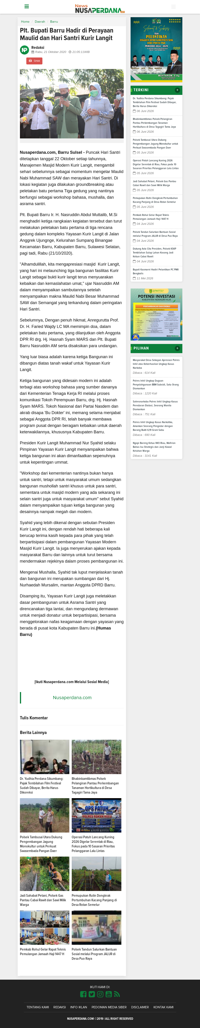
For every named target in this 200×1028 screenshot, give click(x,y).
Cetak (34, 60)
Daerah (40, 21)
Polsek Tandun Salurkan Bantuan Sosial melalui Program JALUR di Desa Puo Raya (94, 954)
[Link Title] (83, 994)
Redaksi (59, 1007)
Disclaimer (140, 1007)
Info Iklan (78, 1007)
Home (25, 21)
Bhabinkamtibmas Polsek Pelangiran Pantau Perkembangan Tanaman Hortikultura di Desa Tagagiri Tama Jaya (154, 123)
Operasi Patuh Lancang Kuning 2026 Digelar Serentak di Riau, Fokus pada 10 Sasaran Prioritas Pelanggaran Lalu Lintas (156, 164)
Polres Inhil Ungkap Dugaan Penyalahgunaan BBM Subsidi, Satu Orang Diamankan (156, 384)
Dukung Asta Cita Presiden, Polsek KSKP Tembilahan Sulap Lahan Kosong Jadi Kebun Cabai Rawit (154, 252)
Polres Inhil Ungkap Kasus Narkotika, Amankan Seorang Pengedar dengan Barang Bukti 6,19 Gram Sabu (153, 426)
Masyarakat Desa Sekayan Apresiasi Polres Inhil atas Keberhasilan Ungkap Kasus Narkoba (156, 364)
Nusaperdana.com (72, 697)
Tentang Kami (38, 1007)
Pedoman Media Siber (109, 1007)
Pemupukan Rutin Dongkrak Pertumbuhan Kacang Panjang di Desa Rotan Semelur (94, 900)
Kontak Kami (163, 1007)
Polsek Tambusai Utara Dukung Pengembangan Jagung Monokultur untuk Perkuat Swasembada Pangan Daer (155, 144)
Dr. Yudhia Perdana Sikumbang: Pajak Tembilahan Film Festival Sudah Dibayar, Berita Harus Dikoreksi (154, 102)
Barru (54, 21)
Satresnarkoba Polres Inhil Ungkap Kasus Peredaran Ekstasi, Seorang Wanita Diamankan (155, 405)
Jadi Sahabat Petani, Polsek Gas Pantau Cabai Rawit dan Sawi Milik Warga (43, 900)
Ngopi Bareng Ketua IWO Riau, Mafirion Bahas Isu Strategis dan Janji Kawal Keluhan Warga (154, 447)
